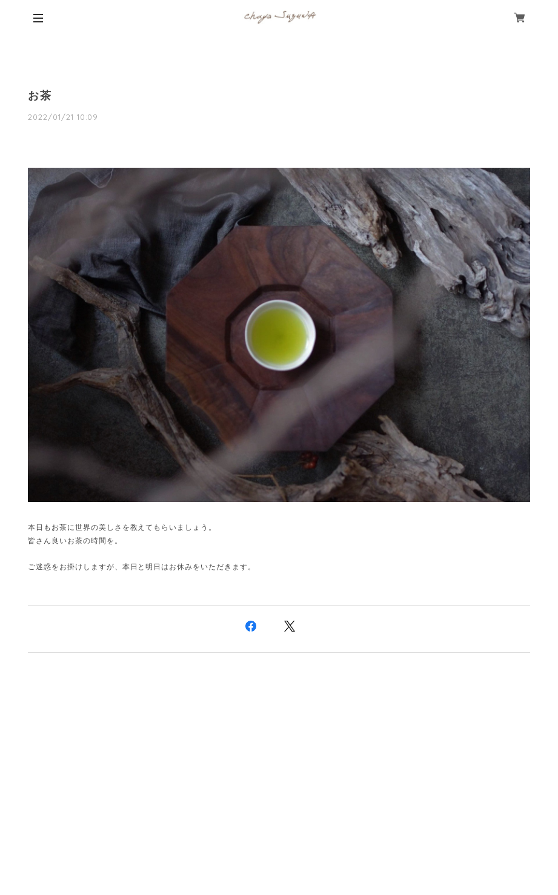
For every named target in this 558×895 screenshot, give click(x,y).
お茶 (40, 96)
